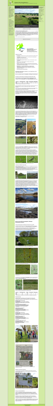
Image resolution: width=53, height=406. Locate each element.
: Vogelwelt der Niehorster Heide (41, 10)
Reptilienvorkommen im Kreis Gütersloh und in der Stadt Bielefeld (11, 26)
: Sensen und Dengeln (41, 12)
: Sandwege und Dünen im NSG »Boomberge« (41, 15)
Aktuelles (16, 3)
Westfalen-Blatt (10, 32)
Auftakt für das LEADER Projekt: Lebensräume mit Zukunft (11, 24)
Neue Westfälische (10, 30)
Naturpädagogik (31, 3)
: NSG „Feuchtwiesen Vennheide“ (41, 8)
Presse (34, 3)
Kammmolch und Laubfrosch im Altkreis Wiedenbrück (11, 34)
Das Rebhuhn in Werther (11, 28)
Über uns (18, 3)
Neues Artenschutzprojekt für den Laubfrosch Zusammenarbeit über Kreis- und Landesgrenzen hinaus (11, 10)
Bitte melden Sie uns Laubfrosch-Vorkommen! (11, 20)
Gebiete (21, 3)
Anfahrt (36, 3)
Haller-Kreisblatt (10, 33)
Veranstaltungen (27, 3)
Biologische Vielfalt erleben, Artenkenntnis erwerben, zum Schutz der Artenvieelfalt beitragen (11, 16)
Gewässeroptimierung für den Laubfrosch (11, 22)
